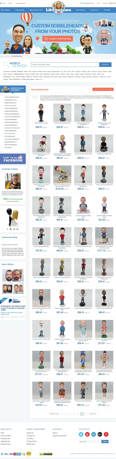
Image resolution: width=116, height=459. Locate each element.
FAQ (98, 3)
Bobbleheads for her (10, 102)
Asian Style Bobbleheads (12, 139)
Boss (44, 71)
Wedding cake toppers (27, 79)
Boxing (49, 71)
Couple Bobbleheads (11, 119)
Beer (30, 71)
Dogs (109, 71)
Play (13, 76)
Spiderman (71, 76)
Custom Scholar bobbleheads (104, 308)
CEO (69, 71)
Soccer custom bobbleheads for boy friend (104, 339)
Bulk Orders (80, 10)
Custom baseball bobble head (62, 123)
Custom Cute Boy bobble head (104, 184)
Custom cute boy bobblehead (62, 277)
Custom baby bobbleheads (104, 154)
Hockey (62, 74)
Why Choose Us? (36, 10)
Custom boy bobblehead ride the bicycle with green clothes (62, 185)
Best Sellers (5, 10)
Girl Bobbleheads (10, 136)
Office (98, 74)
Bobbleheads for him (11, 100)
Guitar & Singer (55, 74)
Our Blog (30, 438)
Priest (40, 76)
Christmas (78, 71)
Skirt (60, 76)
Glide (37, 74)
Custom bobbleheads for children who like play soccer (41, 370)
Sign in (10, 3)
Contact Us (94, 10)
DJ (41, 79)
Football (32, 74)
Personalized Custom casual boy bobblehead (83, 278)
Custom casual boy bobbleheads (41, 339)
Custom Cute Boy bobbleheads (83, 308)
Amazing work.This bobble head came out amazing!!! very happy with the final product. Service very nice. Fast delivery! (13, 193)
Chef (72, 71)
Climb (89, 71)
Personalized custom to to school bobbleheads (83, 185)
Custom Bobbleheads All (12, 97)
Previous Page (54, 414)
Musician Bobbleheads (11, 122)
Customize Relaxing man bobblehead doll (62, 370)
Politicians (29, 76)
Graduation (46, 74)
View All (20, 194)
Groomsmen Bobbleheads (12, 116)
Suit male (88, 76)
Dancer (100, 71)
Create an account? (20, 3)
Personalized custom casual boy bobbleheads (62, 247)
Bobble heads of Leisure (41, 123)
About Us (30, 433)
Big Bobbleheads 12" (11, 142)
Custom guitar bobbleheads (41, 246)
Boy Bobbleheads (10, 133)
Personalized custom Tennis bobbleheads (41, 185)
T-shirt (108, 76)
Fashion (10, 74)
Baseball (13, 71)
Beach (26, 71)
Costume (94, 71)
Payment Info (5, 438)
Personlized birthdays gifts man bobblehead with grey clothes (62, 401)
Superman (103, 76)
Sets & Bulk (8, 147)
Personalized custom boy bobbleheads (104, 278)
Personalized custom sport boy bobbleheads (41, 154)
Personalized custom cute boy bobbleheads (41, 216)
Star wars (77, 76)
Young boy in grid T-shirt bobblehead (104, 123)
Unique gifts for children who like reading (41, 401)
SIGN (105, 441)
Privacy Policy (32, 441)
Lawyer (82, 74)
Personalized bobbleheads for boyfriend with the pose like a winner (104, 370)
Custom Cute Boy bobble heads (83, 154)
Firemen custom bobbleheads (83, 401)
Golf (41, 74)
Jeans (72, 74)
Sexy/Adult (46, 76)
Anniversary (6, 71)
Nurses (94, 74)
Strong (83, 76)
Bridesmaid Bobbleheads (12, 114)
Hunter (68, 74)
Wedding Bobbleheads (11, 111)
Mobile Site (31, 444)
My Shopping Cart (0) (88, 3)
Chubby (84, 71)
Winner (37, 79)
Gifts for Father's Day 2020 (9, 244)
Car (62, 71)
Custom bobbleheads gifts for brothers (104, 401)
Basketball (20, 71)
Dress (5, 74)
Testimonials (19, 10)
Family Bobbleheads (11, 130)
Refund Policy (6, 444)
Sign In (55, 433)
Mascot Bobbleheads (11, 144)
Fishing (27, 74)
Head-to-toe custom (10, 105)
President (35, 76)
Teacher (5, 79)
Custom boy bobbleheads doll (41, 277)
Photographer (7, 76)
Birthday (40, 71)
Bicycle (34, 71)
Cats (65, 71)
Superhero (95, 76)
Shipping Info (5, 441)
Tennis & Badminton (15, 79)
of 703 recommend (13, 198)
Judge (77, 74)
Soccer (64, 76)
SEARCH (105, 65)
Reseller (107, 10)
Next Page (93, 414)
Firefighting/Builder (18, 74)
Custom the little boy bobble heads (83, 216)
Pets (102, 74)
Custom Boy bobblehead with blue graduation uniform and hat (83, 370)
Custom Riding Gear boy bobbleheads (83, 123)
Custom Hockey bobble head (83, 246)
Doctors (105, 71)
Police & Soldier (20, 76)
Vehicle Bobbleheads (11, 125)
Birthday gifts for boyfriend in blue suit (41, 309)
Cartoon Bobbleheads (11, 108)
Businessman (56, 71)
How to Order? (6, 436)
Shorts (56, 76)
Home (3, 3)
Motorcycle (88, 74)
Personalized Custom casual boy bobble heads (62, 216)
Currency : (105, 3)
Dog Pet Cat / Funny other (12, 128)
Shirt (52, 76)
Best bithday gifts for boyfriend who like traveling (104, 247)
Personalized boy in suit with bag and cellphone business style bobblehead (62, 154)
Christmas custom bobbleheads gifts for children (83, 339)
